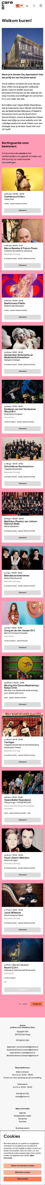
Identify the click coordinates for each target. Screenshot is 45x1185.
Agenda (22, 1113)
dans (6, 698)
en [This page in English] (21, 6)
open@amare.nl (28, 1053)
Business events (22, 1128)
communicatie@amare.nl (27, 1047)
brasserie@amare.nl (30, 1056)
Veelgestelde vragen (22, 1116)
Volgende (37, 1004)
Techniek (22, 1122)
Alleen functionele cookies (22, 1166)
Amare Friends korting (18, 204)
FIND (28, 813)
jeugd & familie (10, 422)
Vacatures (22, 1119)
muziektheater (22, 641)
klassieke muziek (10, 258)
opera (6, 204)
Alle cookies (22, 1179)
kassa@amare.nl (22, 1097)
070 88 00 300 (22, 1040)
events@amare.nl (30, 1050)
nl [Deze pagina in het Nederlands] (18, 6)
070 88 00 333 (22, 1094)
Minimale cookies (22, 1172)
